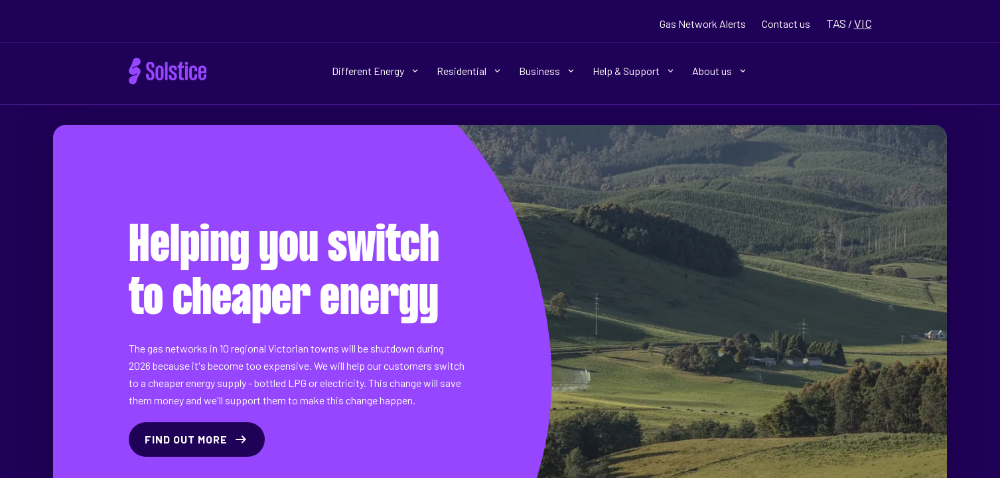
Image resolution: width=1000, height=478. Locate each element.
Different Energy (375, 70)
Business (546, 70)
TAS (836, 23)
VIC (863, 23)
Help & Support (633, 70)
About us (719, 70)
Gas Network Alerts (703, 23)
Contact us (786, 23)
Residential (468, 70)
